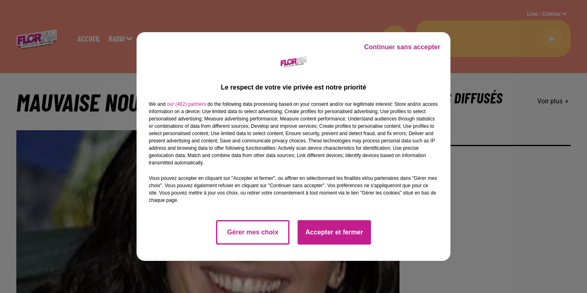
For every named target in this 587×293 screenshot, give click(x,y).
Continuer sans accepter (402, 47)
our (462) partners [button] (186, 104)
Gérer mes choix (252, 232)
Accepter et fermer (334, 232)
